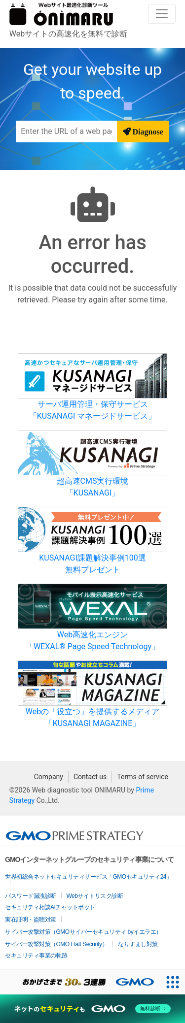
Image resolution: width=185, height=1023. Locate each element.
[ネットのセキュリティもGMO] (92, 1009)
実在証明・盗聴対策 (30, 919)
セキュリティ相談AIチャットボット (50, 907)
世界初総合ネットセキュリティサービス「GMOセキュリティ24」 (88, 876)
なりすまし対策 (138, 944)
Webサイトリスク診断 (95, 895)
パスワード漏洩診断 (30, 895)
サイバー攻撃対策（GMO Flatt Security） (56, 944)
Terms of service (142, 777)
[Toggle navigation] (162, 14)
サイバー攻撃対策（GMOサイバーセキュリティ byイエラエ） (83, 931)
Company (48, 777)
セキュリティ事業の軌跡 (36, 955)
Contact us (90, 777)
